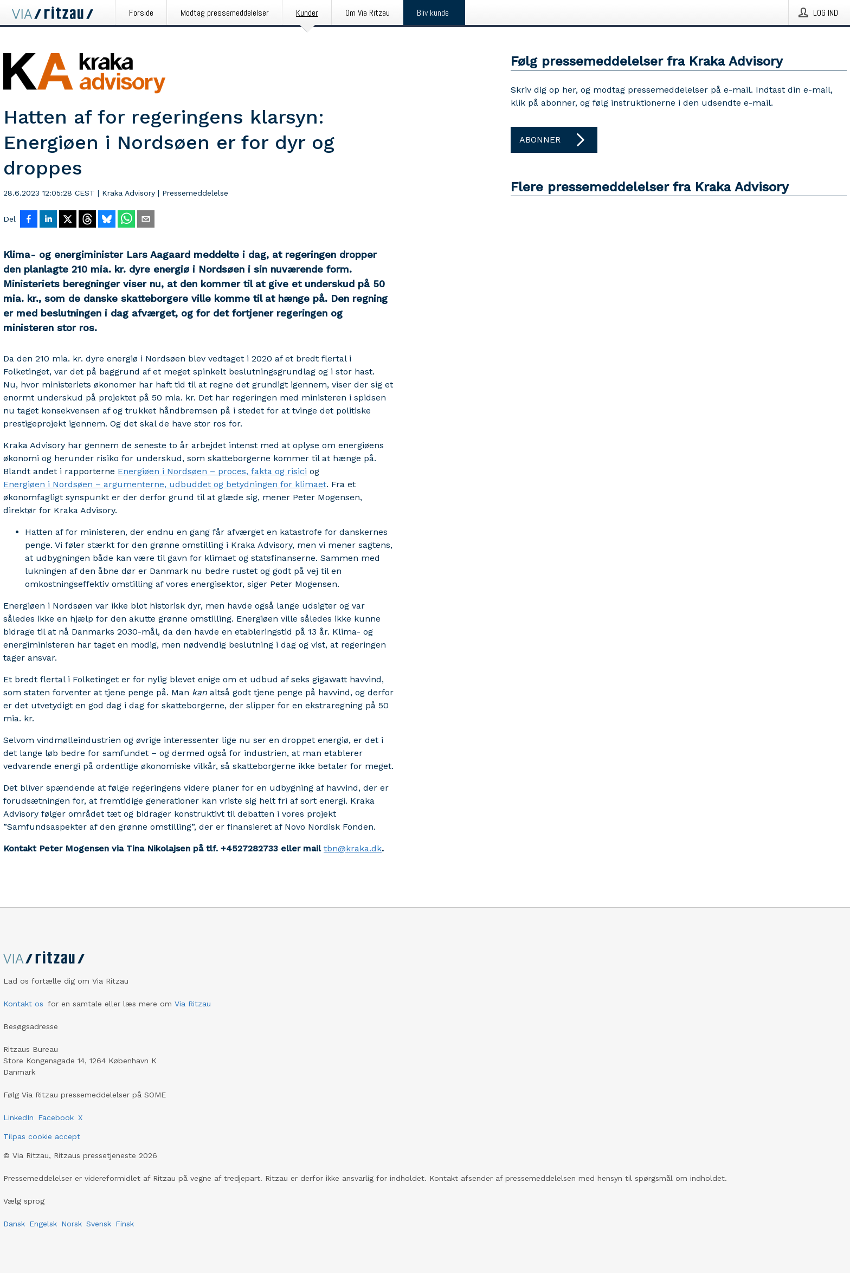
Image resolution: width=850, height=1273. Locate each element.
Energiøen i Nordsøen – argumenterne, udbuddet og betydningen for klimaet (164, 484)
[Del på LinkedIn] (48, 220)
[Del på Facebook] (28, 220)
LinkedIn (18, 1117)
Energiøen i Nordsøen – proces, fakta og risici (212, 471)
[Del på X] (67, 220)
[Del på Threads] (87, 220)
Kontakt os (23, 1003)
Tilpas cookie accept (41, 1136)
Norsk (71, 1223)
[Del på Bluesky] (106, 220)
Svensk (98, 1223)
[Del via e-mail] (145, 220)
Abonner (554, 140)
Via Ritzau (193, 1003)
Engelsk (43, 1223)
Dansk (14, 1223)
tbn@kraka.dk (353, 848)
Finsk (124, 1223)
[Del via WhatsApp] (126, 220)
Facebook (56, 1117)
